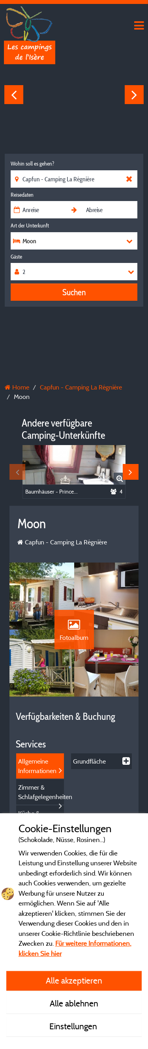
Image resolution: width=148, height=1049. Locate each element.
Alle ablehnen (74, 1003)
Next (134, 94)
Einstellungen (74, 1026)
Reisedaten (22, 194)
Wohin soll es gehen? (32, 163)
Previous (13, 94)
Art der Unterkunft (30, 225)
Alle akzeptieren (74, 980)
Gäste (16, 256)
